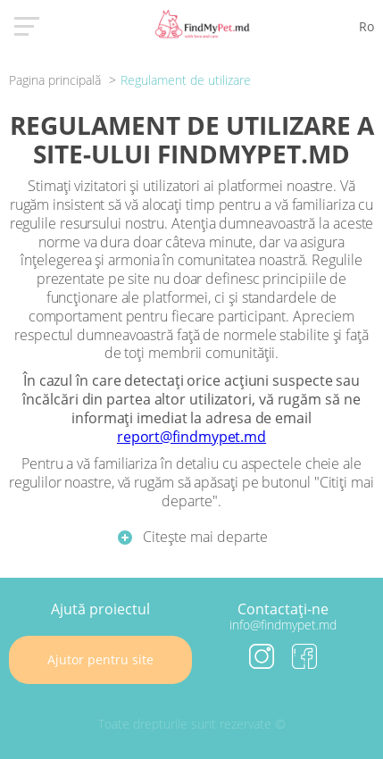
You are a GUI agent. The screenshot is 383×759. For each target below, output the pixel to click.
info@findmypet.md (283, 624)
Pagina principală (56, 79)
